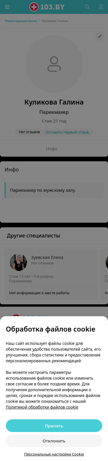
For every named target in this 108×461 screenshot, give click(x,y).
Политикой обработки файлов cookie (42, 407)
